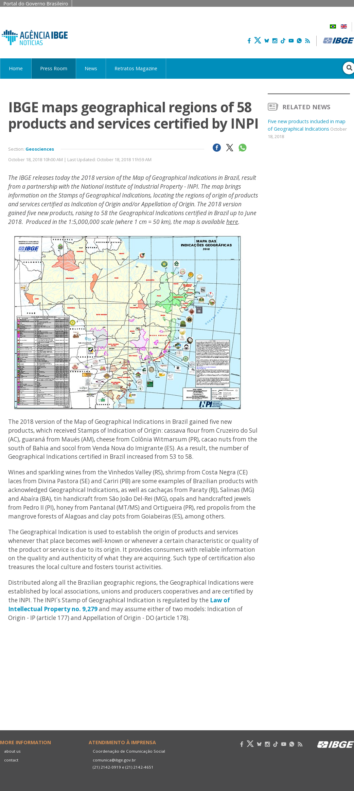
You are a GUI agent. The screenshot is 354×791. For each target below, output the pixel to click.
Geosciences (39, 149)
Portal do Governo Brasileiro (35, 3)
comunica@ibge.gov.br (114, 759)
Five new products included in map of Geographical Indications (307, 128)
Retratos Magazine (135, 68)
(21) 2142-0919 (107, 767)
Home (16, 68)
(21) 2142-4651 (139, 767)
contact (11, 759)
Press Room (53, 68)
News (91, 68)
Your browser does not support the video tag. (134, 692)
